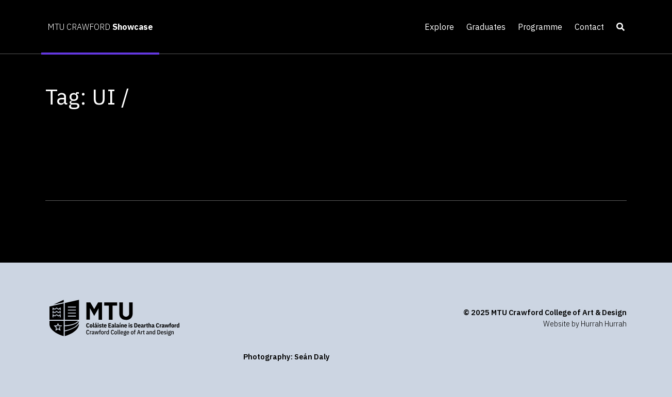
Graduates (486, 27)
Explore (439, 27)
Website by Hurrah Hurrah (585, 324)
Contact (589, 27)
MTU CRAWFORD (100, 27)
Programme (540, 27)
